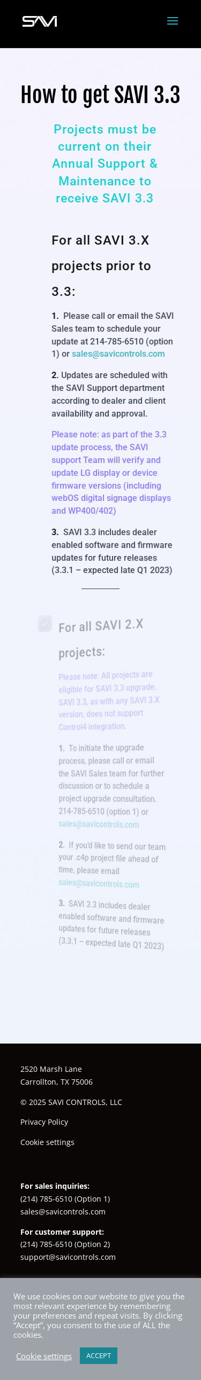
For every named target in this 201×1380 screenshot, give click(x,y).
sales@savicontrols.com (118, 354)
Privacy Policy (44, 1122)
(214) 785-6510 (46, 1199)
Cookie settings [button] (47, 1142)
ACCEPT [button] (98, 1355)
